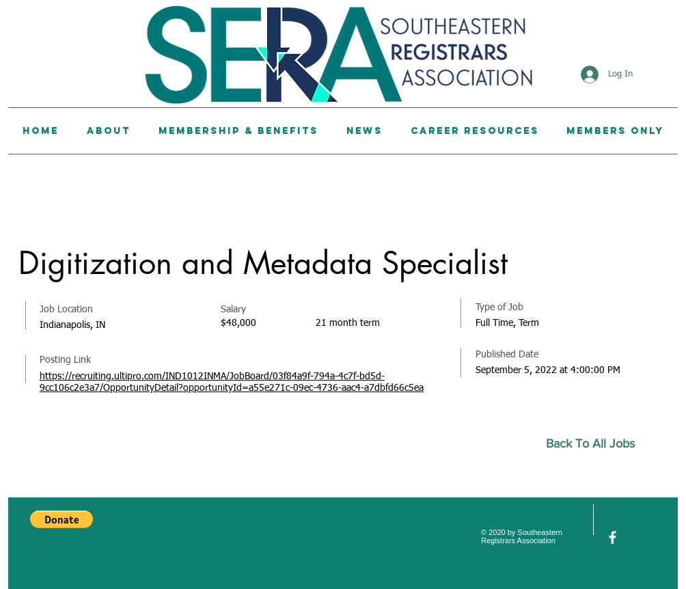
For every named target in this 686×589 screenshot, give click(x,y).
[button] (61, 519)
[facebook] (612, 537)
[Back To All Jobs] (596, 444)
